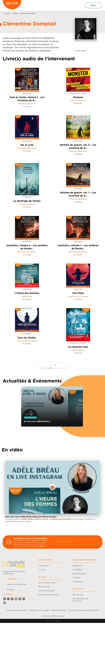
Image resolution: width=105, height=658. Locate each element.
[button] (49, 365)
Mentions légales (58, 610)
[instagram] (12, 599)
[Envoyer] (96, 542)
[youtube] (16, 599)
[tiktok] (24, 599)
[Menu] (93, 5)
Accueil (7, 13)
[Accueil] (12, 5)
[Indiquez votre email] (74, 542)
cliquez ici (41, 546)
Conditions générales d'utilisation (83, 610)
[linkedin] (20, 599)
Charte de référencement (53, 616)
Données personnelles (17, 610)
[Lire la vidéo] (52, 487)
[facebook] (4, 599)
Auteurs (15, 13)
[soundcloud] (8, 599)
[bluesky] (4, 603)
